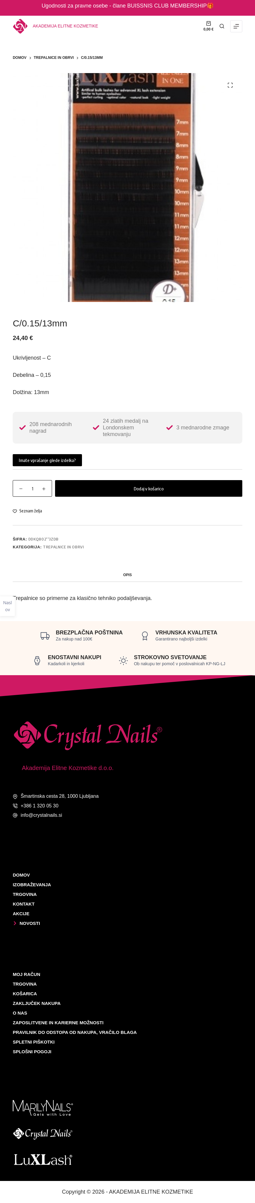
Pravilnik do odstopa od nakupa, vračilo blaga (75, 1032)
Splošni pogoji (32, 1051)
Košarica (25, 993)
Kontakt (23, 903)
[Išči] (222, 26)
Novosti (26, 923)
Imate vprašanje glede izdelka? (47, 460)
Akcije (21, 913)
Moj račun (26, 974)
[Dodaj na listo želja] (27, 510)
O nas (20, 1012)
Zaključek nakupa (36, 1003)
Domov (21, 874)
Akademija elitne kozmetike (65, 26)
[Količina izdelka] (32, 488)
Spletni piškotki (33, 1041)
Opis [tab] (127, 575)
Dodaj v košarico (149, 488)
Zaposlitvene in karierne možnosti (58, 1022)
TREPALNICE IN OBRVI (63, 546)
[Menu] (236, 26)
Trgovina (25, 894)
